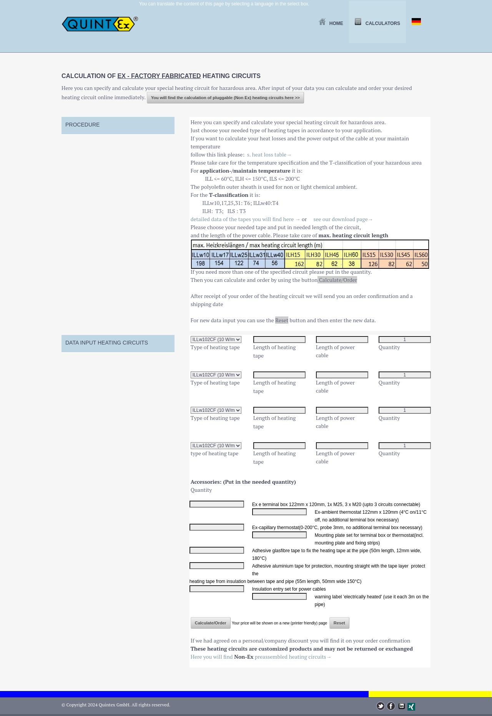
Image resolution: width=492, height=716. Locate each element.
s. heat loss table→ (269, 154)
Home (331, 23)
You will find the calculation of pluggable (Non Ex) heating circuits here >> (225, 97)
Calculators (377, 23)
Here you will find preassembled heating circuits (261, 656)
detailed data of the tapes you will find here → (246, 219)
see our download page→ (343, 219)
